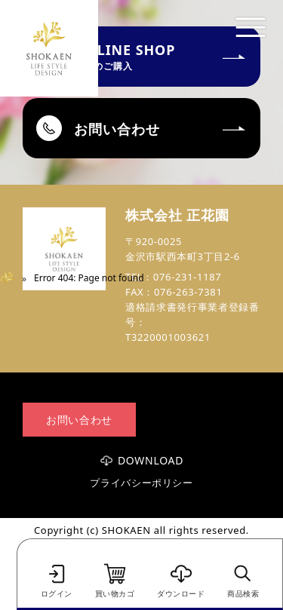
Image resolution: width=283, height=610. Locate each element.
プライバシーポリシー (141, 483)
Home (13, 277)
